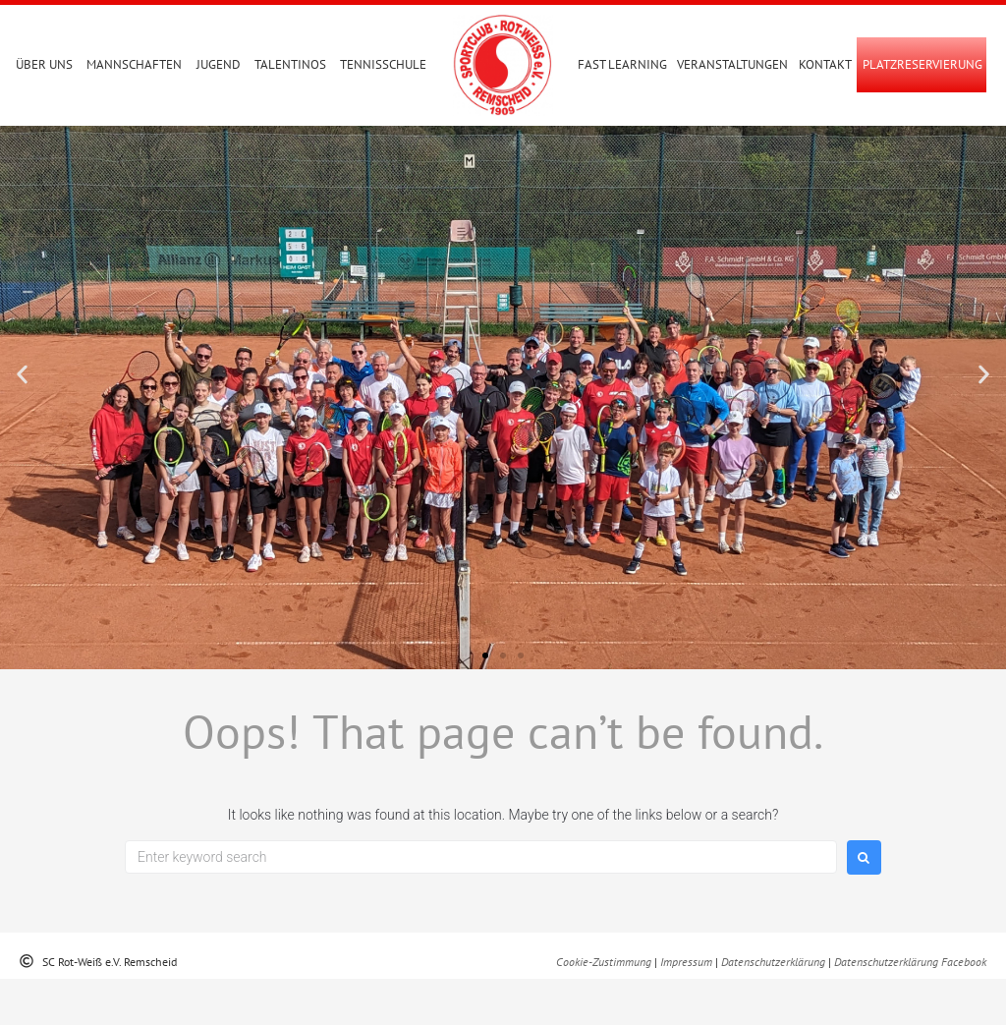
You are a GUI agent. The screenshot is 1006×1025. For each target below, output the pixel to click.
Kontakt (825, 64)
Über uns (44, 64)
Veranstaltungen (732, 64)
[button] (22, 420)
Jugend (218, 64)
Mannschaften (134, 64)
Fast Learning (622, 64)
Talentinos (290, 64)
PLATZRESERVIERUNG (922, 64)
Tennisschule (383, 64)
